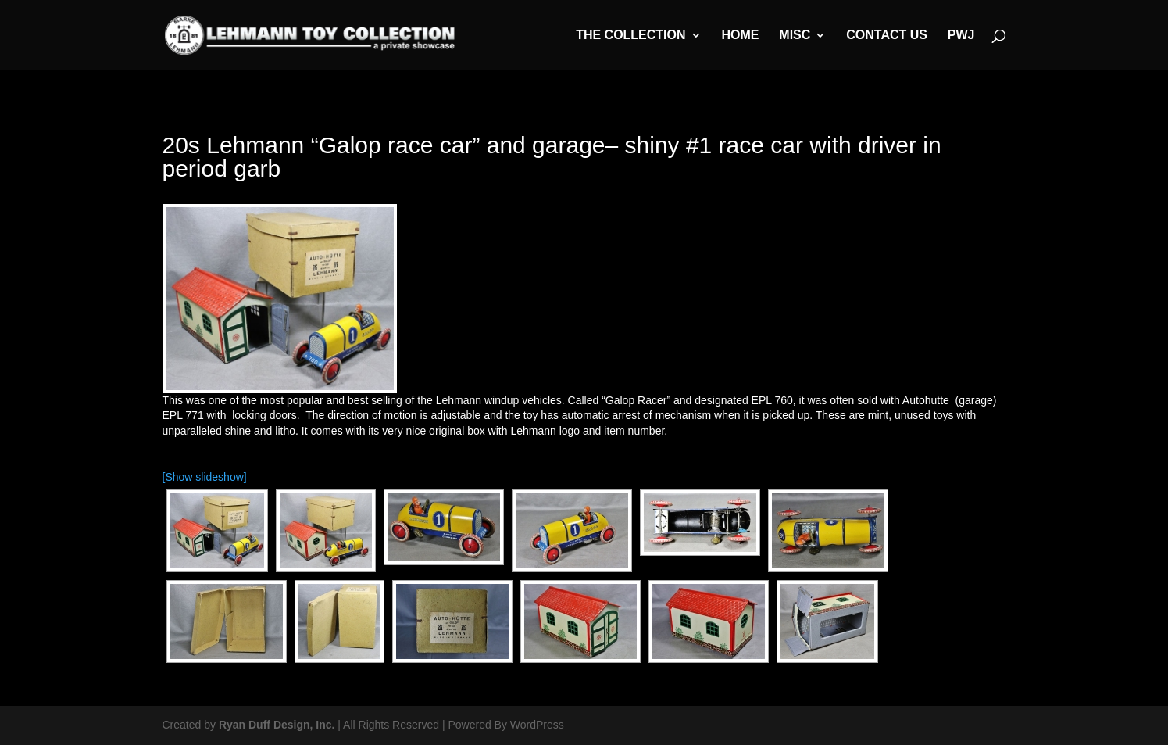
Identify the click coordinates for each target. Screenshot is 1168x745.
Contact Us (886, 35)
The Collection (630, 35)
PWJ (961, 35)
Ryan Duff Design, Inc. (277, 724)
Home (740, 35)
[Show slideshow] (205, 477)
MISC (794, 35)
